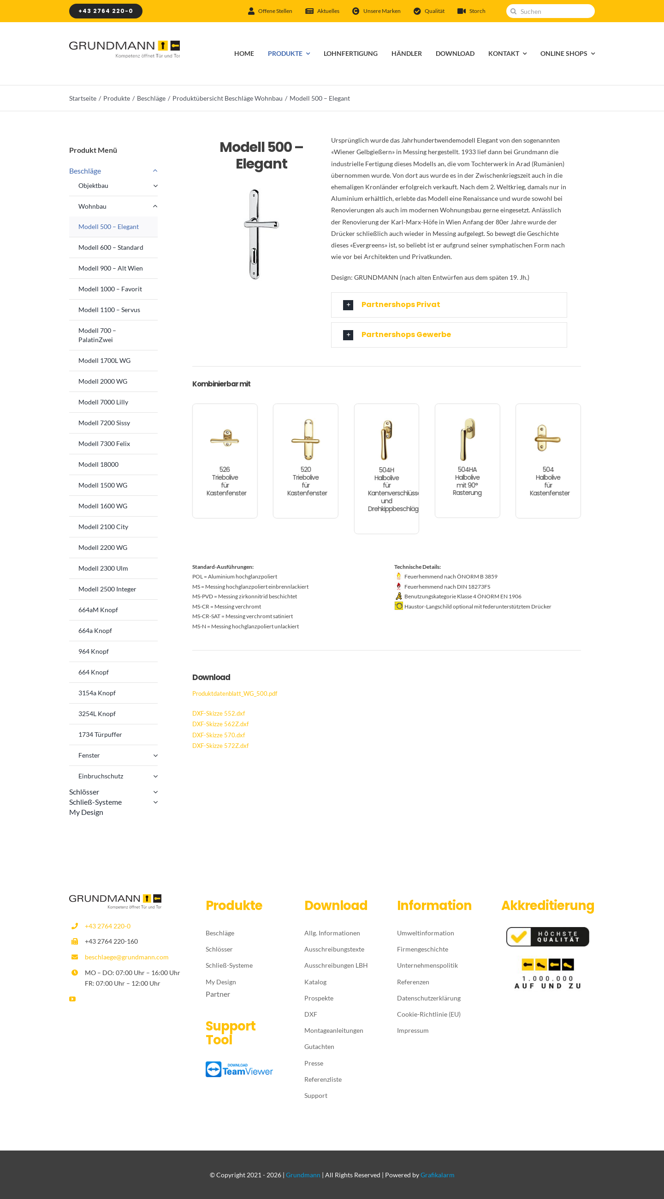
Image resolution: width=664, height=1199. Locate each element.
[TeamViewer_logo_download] (240, 1064)
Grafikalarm (438, 1175)
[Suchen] (550, 11)
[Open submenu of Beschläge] (153, 170)
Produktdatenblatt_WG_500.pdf (234, 693)
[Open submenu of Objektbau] (155, 185)
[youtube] (72, 999)
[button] (449, 305)
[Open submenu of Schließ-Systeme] (153, 802)
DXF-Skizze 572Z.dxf (220, 745)
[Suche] (513, 11)
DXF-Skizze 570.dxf (218, 735)
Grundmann (303, 1175)
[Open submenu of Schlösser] (153, 791)
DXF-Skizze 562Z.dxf (220, 724)
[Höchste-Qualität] (547, 930)
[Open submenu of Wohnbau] (155, 206)
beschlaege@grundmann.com (127, 957)
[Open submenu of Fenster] (155, 755)
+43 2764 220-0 (107, 926)
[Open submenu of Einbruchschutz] (155, 776)
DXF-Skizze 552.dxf (218, 713)
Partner (218, 993)
